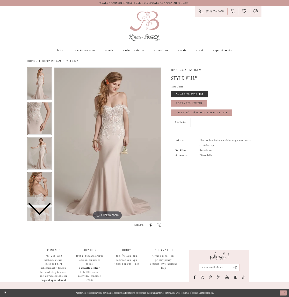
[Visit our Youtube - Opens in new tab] (227, 277)
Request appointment (53, 280)
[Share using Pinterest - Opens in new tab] (151, 225)
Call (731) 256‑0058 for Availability (202, 112)
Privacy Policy (163, 260)
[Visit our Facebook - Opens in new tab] (195, 277)
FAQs (163, 268)
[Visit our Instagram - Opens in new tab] (202, 277)
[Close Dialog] (5, 293)
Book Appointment (189, 103)
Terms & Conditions (163, 256)
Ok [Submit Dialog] (283, 292)
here (211, 293)
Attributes (181, 122)
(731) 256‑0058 (53, 256)
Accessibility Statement (163, 264)
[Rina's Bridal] (144, 26)
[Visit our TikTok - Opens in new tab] (243, 277)
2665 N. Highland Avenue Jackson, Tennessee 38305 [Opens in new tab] (89, 260)
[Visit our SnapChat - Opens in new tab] (235, 277)
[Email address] (219, 267)
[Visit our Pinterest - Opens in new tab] (210, 277)
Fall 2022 (71, 61)
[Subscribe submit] (235, 267)
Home (31, 61)
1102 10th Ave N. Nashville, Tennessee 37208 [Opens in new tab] (89, 276)
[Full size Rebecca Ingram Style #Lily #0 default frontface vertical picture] (107, 144)
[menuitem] (61, 50)
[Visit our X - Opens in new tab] (218, 277)
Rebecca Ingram (50, 61)
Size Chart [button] (177, 86)
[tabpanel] (107, 144)
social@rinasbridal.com (53, 276)
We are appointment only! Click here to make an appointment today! (144, 3)
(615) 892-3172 (53, 264)
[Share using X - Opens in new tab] (159, 225)
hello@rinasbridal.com (54, 268)
